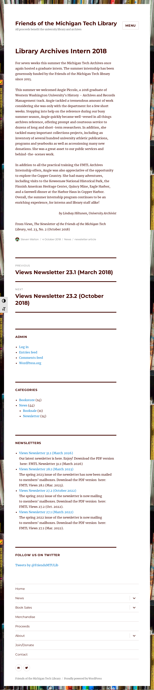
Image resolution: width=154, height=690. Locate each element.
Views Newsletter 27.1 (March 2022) (46, 512)
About (20, 636)
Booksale (30, 411)
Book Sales (23, 607)
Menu (130, 25)
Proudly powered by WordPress (83, 678)
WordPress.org (30, 363)
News (67, 239)
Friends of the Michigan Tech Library (66, 23)
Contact (21, 654)
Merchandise (25, 617)
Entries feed (28, 352)
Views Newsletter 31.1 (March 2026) (46, 453)
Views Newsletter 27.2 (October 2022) (47, 491)
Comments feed (31, 358)
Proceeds (22, 626)
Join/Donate (24, 645)
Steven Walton (30, 239)
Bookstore (27, 400)
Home (20, 589)
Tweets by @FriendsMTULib (36, 565)
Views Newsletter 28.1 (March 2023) (46, 469)
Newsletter (31, 416)
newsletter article (85, 239)
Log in (24, 347)
